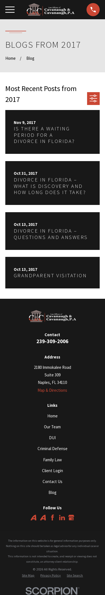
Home (52, 416)
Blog (52, 492)
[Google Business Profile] (71, 517)
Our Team (52, 426)
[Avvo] (33, 517)
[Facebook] (52, 517)
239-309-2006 (52, 341)
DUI (52, 437)
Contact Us (52, 481)
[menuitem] (28, 575)
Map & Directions (52, 390)
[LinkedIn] (62, 517)
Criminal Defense (52, 448)
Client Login (52, 470)
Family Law (52, 459)
